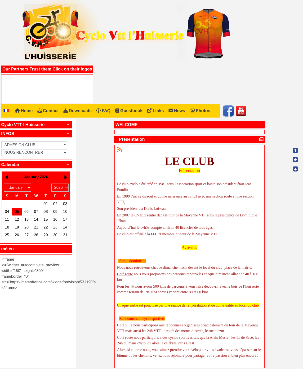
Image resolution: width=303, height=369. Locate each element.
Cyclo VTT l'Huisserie (36, 124)
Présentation (132, 139)
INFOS (36, 133)
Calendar (36, 164)
